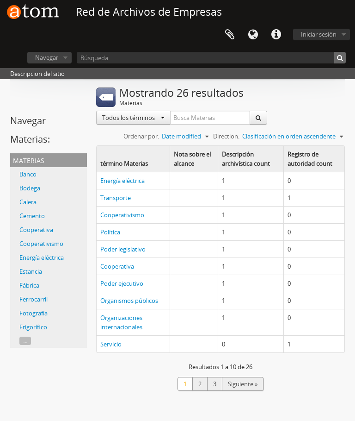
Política (110, 232)
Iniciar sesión (319, 34)
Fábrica (29, 285)
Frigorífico (33, 327)
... (25, 341)
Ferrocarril (33, 299)
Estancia (30, 271)
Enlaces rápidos (276, 34)
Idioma (252, 34)
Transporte (115, 198)
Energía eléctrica (41, 257)
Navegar (46, 57)
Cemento (32, 216)
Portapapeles (229, 34)
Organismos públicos (129, 300)
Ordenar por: (141, 136)
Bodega (29, 188)
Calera (28, 202)
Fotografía (33, 313)
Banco (28, 174)
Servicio (111, 344)
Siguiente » (242, 384)
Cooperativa (36, 230)
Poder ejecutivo (121, 283)
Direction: (226, 136)
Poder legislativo (123, 249)
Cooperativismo (41, 243)
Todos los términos (133, 117)
